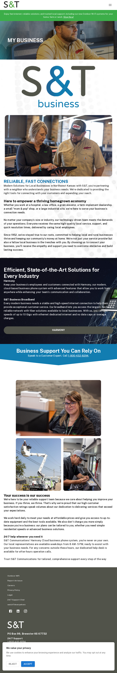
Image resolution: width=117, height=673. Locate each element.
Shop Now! (68, 17)
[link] (10, 611)
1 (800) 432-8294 (16, 642)
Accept (28, 664)
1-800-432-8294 (78, 355)
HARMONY (58, 330)
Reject (12, 664)
